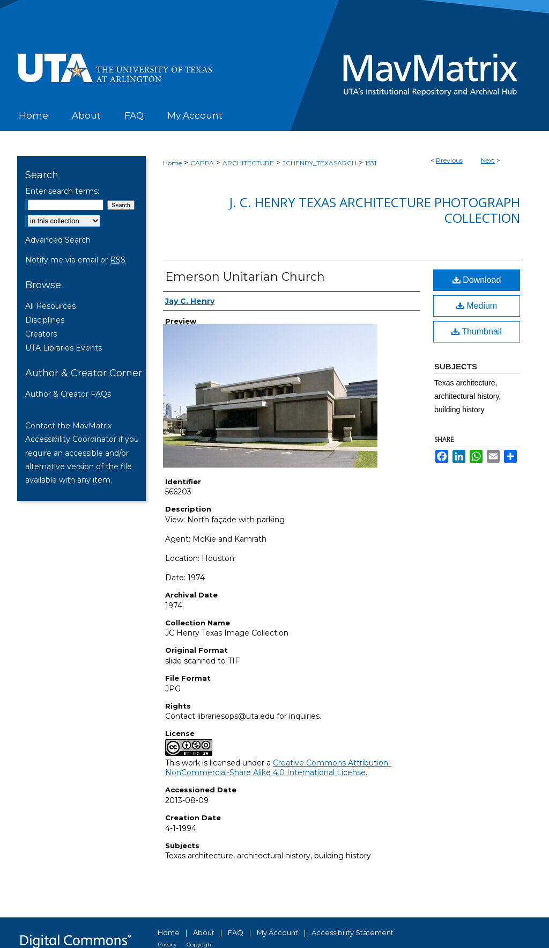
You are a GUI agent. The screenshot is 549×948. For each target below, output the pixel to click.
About (203, 932)
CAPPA (202, 163)
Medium (476, 305)
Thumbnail (476, 331)
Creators (41, 334)
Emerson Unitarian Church (245, 276)
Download (476, 280)
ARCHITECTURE (248, 163)
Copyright (200, 944)
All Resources (50, 306)
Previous (449, 160)
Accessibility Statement (352, 932)
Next (488, 160)
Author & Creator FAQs (68, 394)
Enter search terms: (62, 191)
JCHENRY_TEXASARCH (320, 163)
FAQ (235, 932)
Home (172, 163)
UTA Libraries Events (63, 348)
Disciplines (44, 320)
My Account (277, 932)
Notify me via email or (75, 260)
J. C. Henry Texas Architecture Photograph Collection (374, 210)
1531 (370, 163)
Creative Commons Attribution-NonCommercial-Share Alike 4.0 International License (278, 767)
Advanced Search (58, 240)
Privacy (167, 944)
